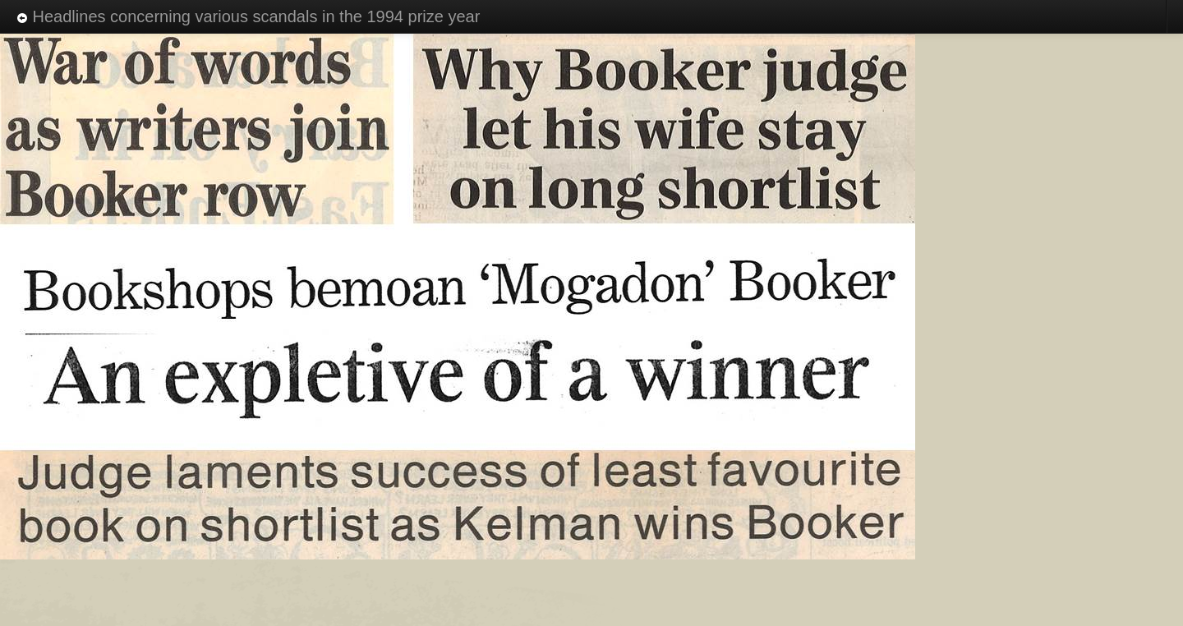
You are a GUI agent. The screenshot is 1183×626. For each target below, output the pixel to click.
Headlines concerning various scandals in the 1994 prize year (248, 16)
